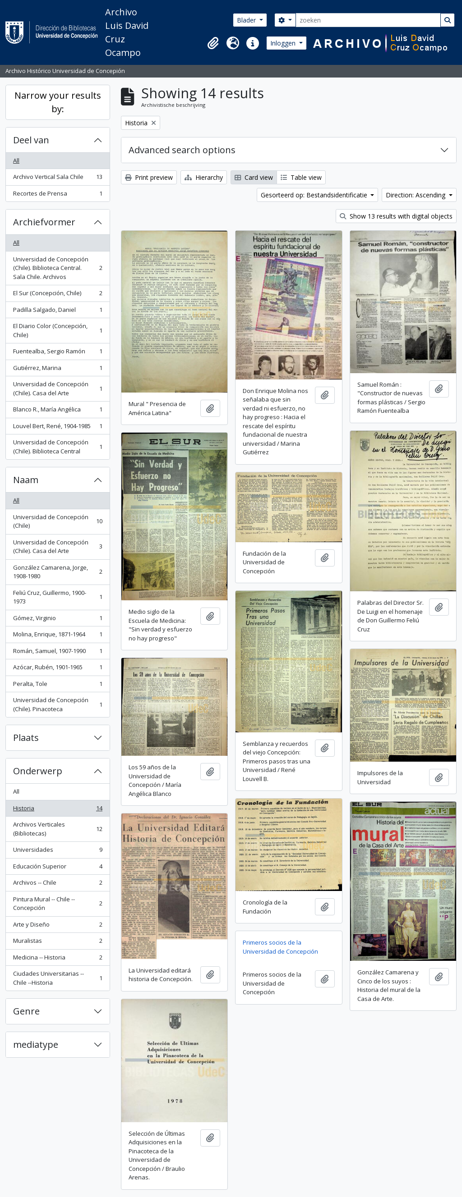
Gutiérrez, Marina (57, 370)
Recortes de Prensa (57, 195)
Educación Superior (57, 868)
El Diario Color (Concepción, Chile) (57, 330)
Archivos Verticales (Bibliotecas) (57, 828)
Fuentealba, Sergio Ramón (57, 353)
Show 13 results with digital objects (396, 216)
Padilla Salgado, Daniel (57, 312)
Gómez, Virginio (57, 620)
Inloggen (283, 43)
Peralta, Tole (57, 686)
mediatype (35, 1044)
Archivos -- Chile (57, 884)
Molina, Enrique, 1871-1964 (57, 636)
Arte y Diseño (57, 926)
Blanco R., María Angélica (57, 411)
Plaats (26, 737)
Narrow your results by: (57, 102)
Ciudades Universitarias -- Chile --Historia (57, 978)
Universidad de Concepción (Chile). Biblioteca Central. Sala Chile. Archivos (57, 268)
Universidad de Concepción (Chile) (57, 521)
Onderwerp (37, 771)
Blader (247, 20)
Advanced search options (182, 150)
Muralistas (57, 943)
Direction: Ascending (416, 195)
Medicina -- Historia (57, 959)
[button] (213, 43)
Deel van (31, 140)
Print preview (149, 177)
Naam (25, 480)
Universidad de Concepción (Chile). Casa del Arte (57, 388)
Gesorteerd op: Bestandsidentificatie (315, 195)
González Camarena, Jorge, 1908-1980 (57, 571)
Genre (26, 1011)
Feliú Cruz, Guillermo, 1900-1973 (57, 597)
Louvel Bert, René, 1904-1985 (57, 428)
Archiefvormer (44, 222)
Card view (254, 177)
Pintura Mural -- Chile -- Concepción (57, 903)
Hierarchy (204, 177)
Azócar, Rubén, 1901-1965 (57, 669)
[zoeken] (368, 20)
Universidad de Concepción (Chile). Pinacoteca (57, 704)
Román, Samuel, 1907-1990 (57, 653)
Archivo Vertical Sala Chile (57, 179)
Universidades (57, 851)
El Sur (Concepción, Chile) (57, 295)
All (16, 160)
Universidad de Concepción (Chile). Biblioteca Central (57, 446)
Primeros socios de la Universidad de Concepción (280, 946)
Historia (57, 810)
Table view (301, 177)
